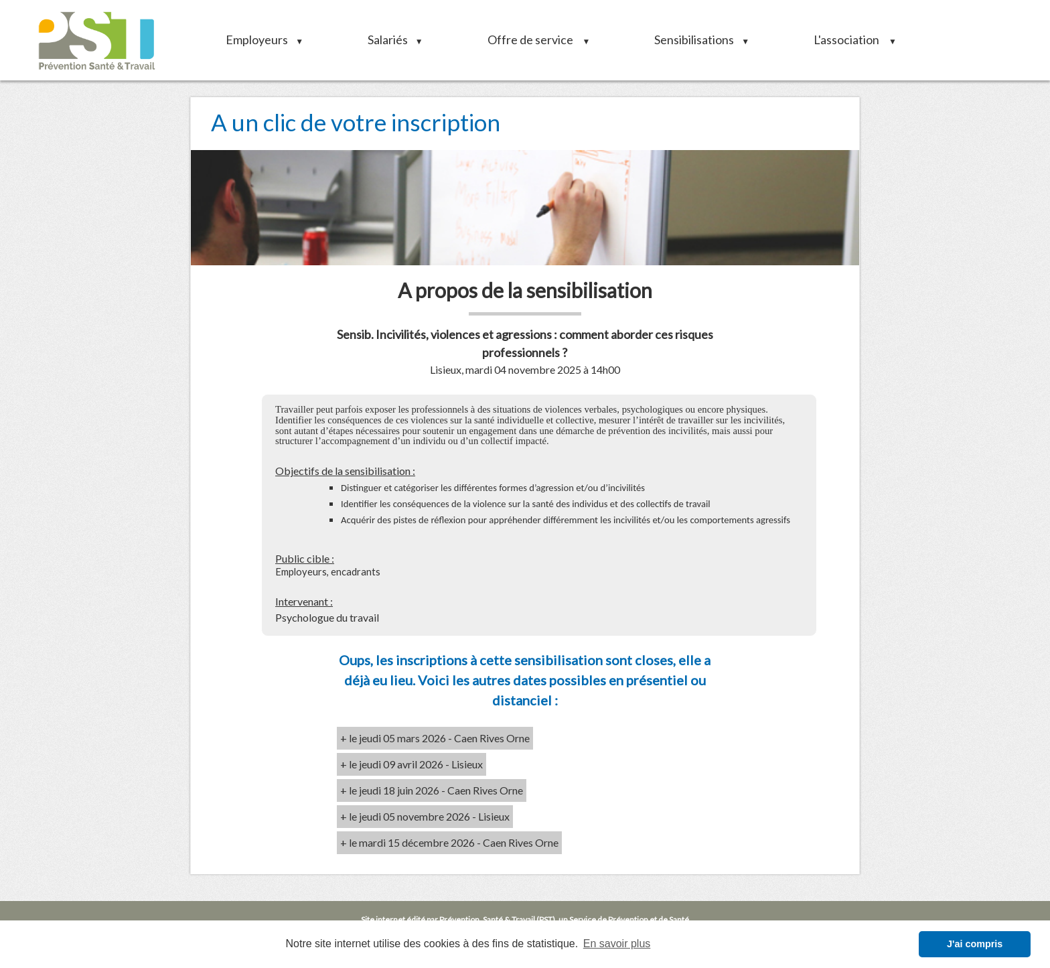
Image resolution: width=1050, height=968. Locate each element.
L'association (850, 39)
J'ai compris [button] (974, 944)
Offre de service (534, 39)
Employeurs (260, 39)
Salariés (391, 39)
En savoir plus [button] (617, 943)
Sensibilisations (697, 39)
